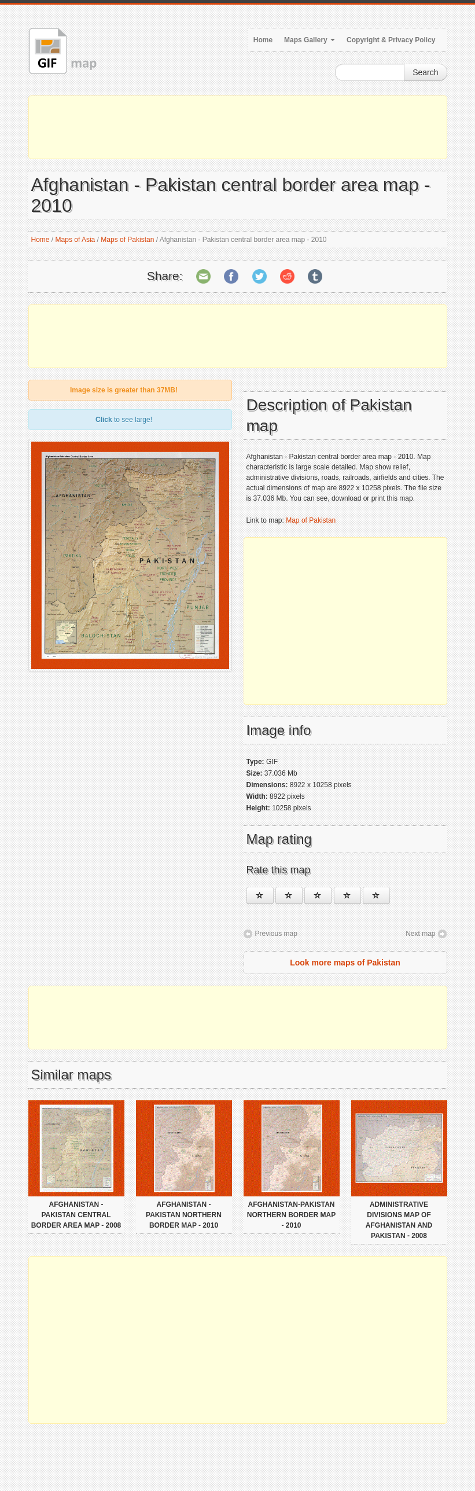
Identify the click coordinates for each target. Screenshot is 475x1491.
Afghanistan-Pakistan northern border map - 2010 (291, 1214)
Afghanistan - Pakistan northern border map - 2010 (184, 1214)
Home (263, 40)
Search (425, 72)
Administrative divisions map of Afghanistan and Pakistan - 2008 (399, 1220)
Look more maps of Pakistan (345, 962)
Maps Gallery (309, 40)
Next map (420, 934)
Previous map (276, 934)
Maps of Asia (75, 240)
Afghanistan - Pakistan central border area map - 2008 (76, 1214)
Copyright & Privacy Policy (391, 40)
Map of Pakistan (311, 520)
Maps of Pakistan (127, 240)
